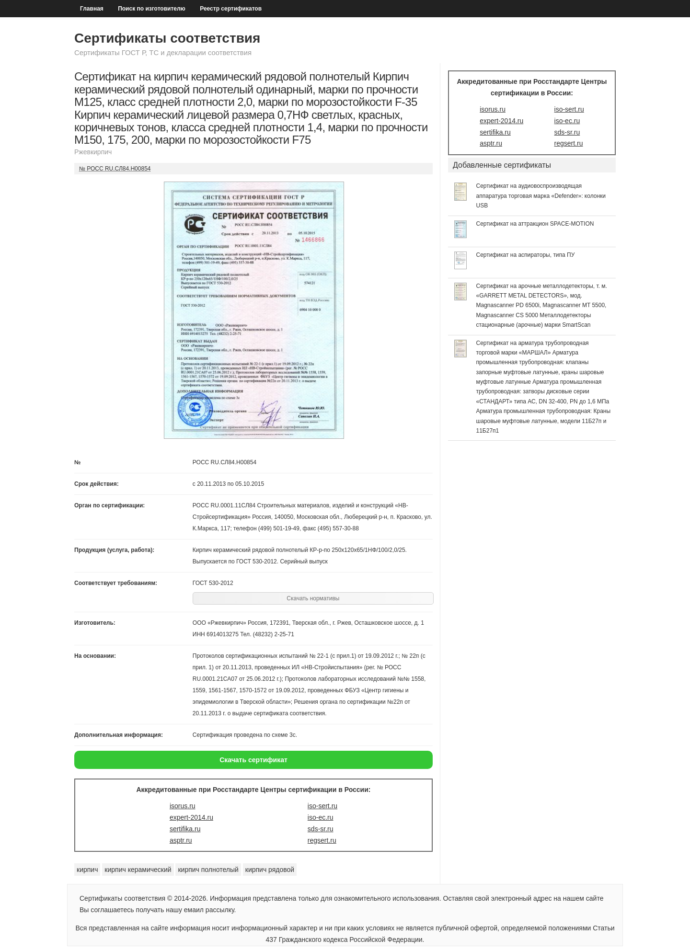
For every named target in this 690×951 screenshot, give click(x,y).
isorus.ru (183, 806)
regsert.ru (322, 840)
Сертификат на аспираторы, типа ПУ (525, 255)
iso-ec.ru (321, 817)
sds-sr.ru (321, 829)
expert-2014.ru (191, 817)
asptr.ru (181, 840)
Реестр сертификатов (231, 8)
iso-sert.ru (322, 806)
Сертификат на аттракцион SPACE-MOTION (535, 223)
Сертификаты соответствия (167, 38)
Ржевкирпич (93, 152)
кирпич (87, 869)
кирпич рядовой (269, 869)
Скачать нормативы (313, 598)
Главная (92, 8)
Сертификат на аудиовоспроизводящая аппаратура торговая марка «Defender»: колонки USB (541, 196)
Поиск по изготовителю (151, 8)
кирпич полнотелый (208, 869)
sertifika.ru (185, 829)
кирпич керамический (137, 869)
